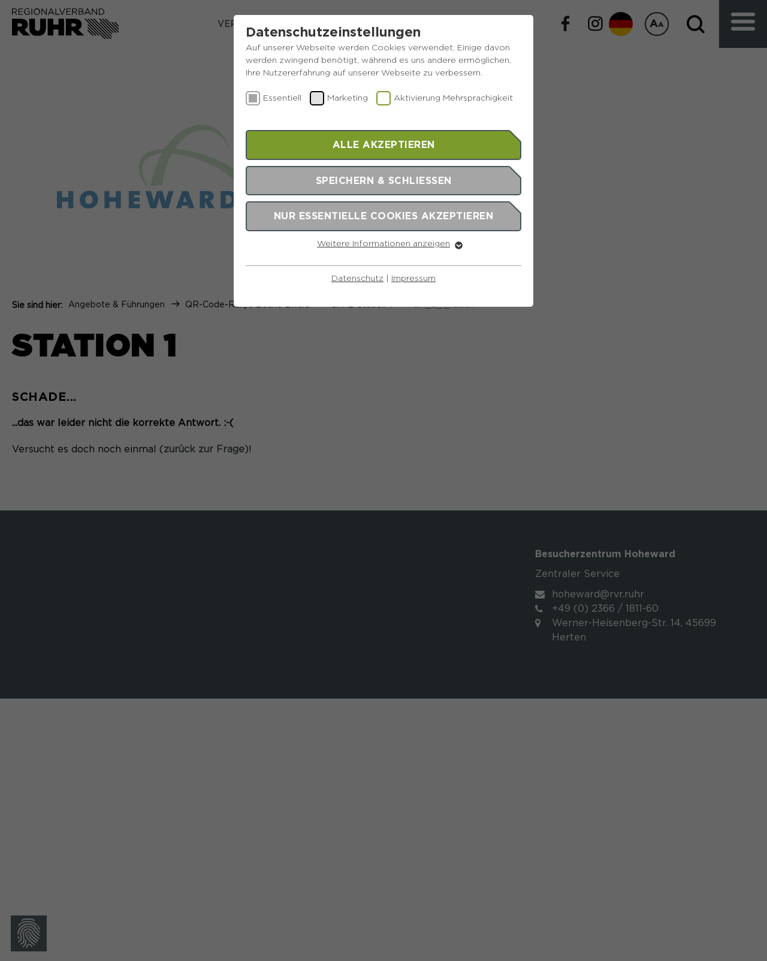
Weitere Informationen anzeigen (383, 244)
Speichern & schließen (384, 180)
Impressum (413, 278)
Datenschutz (357, 278)
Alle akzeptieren (384, 144)
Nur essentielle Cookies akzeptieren (384, 215)
